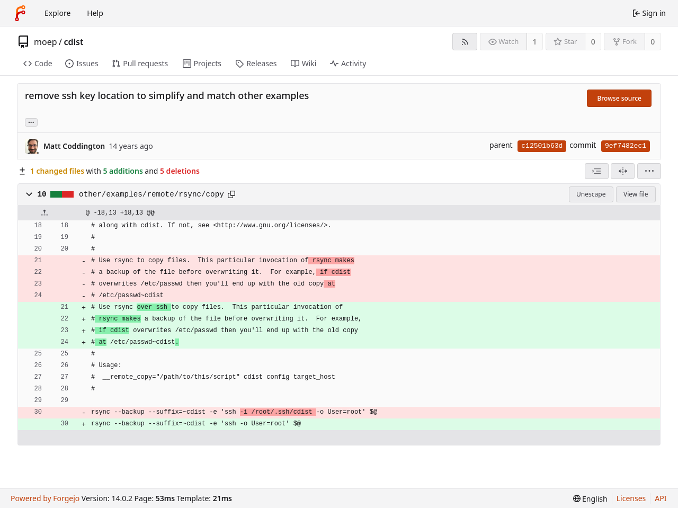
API (660, 498)
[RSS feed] (464, 41)
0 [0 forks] (652, 42)
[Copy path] (231, 194)
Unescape (590, 194)
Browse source (619, 98)
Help (95, 13)
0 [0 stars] (593, 42)
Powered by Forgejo (45, 498)
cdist (73, 42)
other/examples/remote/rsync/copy (151, 194)
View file (635, 194)
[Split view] (623, 171)
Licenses (631, 498)
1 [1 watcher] (535, 42)
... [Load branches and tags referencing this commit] (31, 121)
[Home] (20, 13)
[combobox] (597, 171)
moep (45, 42)
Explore (57, 13)
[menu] (649, 171)
